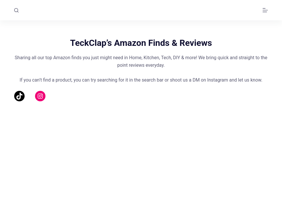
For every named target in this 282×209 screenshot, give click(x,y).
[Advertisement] (141, 152)
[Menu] (265, 10)
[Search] (16, 10)
